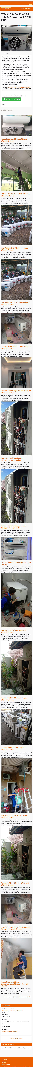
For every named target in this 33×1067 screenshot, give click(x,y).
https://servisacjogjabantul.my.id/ (10, 1031)
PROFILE (4, 1061)
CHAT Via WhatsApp (26, 8)
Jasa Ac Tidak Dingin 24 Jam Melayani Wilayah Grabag (16, 392)
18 (19, 996)
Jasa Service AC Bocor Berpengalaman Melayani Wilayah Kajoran (16, 928)
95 (27, 996)
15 (12, 996)
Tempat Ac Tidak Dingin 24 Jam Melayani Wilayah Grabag (13, 527)
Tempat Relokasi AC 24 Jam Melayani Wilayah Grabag (16, 347)
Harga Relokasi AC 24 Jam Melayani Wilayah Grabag (15, 303)
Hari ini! (20, 1038)
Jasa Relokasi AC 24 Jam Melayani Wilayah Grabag (14, 249)
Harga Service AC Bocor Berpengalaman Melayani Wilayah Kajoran (14, 984)
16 (14, 996)
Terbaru (16, 1038)
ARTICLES (4, 1062)
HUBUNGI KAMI (6, 1064)
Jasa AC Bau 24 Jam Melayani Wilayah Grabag (16, 563)
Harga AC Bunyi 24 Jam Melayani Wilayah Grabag (14, 816)
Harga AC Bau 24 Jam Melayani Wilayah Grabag (13, 631)
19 (22, 996)
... (24, 996)
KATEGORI (6, 8)
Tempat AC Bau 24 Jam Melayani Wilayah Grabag (14, 699)
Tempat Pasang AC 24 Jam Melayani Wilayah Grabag (15, 195)
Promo (12, 1038)
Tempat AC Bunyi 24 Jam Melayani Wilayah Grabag (15, 884)
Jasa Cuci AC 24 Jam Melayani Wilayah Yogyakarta (15, 1048)
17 (18, 996)
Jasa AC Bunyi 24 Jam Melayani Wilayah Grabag (13, 748)
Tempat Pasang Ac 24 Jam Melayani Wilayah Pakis (12, 1010)
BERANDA (4, 1059)
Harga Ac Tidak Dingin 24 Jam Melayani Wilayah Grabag (13, 459)
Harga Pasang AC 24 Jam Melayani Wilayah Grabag (14, 140)
